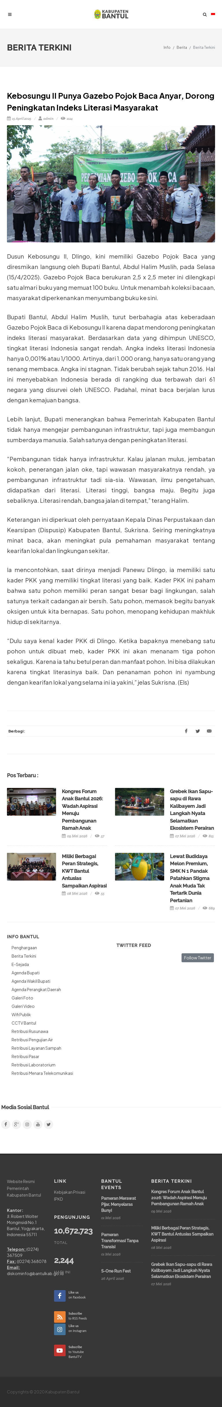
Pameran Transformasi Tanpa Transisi (119, 1240)
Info (167, 47)
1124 (67, 118)
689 (209, 908)
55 (99, 893)
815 (208, 836)
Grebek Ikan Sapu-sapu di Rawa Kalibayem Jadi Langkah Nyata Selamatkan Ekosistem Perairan (181, 1270)
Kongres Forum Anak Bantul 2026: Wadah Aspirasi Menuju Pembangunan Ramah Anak (179, 1197)
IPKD (58, 1199)
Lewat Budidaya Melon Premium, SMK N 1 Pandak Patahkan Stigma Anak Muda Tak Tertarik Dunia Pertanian (190, 878)
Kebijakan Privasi (69, 1192)
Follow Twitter (197, 957)
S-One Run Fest (116, 1271)
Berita (182, 47)
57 (99, 836)
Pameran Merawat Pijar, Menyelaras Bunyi (118, 1204)
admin (45, 118)
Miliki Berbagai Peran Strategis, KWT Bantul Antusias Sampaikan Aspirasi (84, 871)
